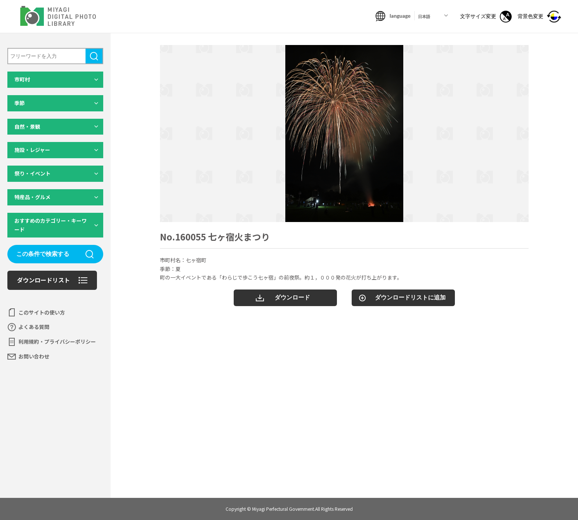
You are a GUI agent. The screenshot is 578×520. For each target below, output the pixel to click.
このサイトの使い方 (41, 312)
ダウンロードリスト (43, 279)
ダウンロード (292, 297)
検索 (94, 56)
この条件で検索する (42, 254)
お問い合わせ (33, 356)
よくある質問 (33, 326)
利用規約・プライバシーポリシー (57, 341)
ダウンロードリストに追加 (410, 297)
